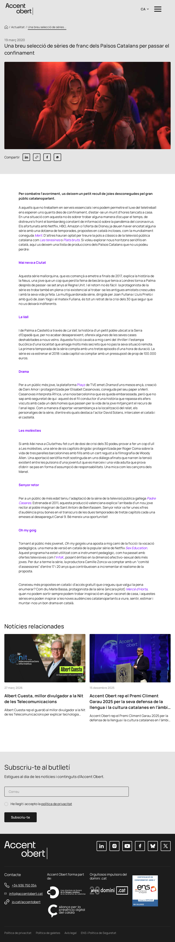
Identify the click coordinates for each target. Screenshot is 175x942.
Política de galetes (48, 933)
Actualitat (18, 27)
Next (166, 733)
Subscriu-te (20, 817)
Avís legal (70, 933)
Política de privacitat (18, 933)
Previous (154, 733)
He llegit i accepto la (41, 804)
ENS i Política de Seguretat (98, 933)
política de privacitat (56, 804)
